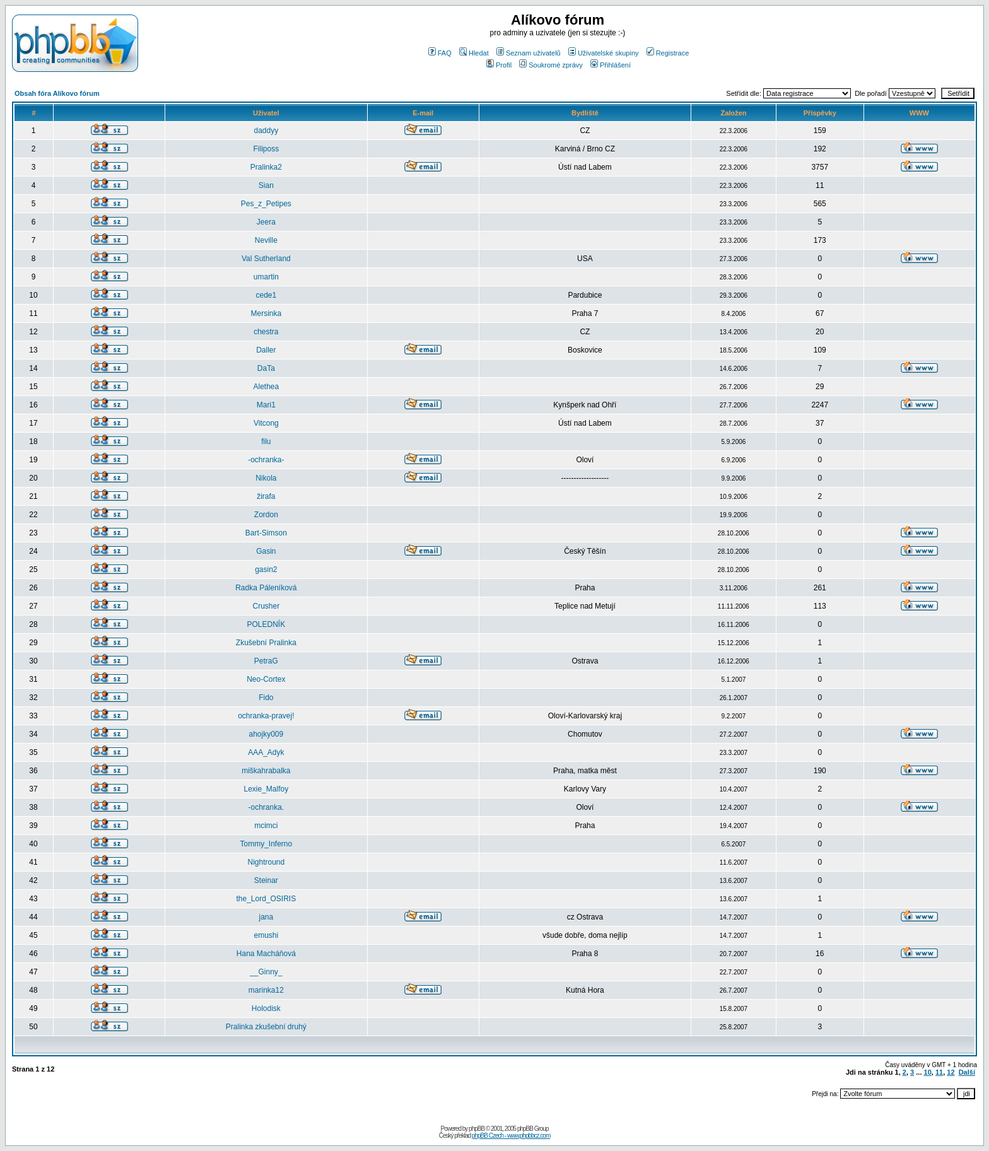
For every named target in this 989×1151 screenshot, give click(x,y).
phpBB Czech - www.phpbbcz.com (511, 1135)
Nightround (265, 862)
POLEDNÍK (266, 624)
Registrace (668, 53)
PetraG (266, 661)
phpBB (476, 1128)
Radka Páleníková (265, 587)
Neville (266, 240)
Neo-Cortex (266, 679)
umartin (266, 276)
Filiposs (266, 148)
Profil (499, 65)
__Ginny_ (266, 971)
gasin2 (266, 569)
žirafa (266, 496)
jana (266, 917)
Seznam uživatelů (528, 53)
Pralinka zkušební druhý (266, 1026)
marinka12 (266, 990)
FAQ (440, 53)
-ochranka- (266, 459)
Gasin (266, 551)
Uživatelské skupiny (603, 53)
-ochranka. (266, 807)
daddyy (266, 130)
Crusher (265, 606)
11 (939, 1072)
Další (967, 1072)
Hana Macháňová (266, 953)
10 (928, 1072)
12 (950, 1072)
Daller (266, 350)
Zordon (266, 514)
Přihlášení (610, 65)
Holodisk (266, 1008)
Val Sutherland (266, 258)
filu (266, 441)
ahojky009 (266, 734)
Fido (266, 697)
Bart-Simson (266, 533)
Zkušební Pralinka (266, 642)
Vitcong (266, 423)
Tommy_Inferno (266, 843)
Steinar (266, 880)
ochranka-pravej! (266, 715)
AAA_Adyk (266, 752)
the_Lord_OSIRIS (266, 898)
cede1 (265, 295)
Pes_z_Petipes (266, 203)
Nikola (265, 478)
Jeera (266, 222)
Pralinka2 (266, 167)
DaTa (266, 368)
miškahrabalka (266, 770)
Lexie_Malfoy (265, 789)
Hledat (474, 53)
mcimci (266, 825)
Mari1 (266, 404)
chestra (266, 331)
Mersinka (265, 313)
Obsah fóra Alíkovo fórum (57, 93)
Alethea (266, 386)
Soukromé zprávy (551, 65)
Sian (266, 185)
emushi (266, 935)
